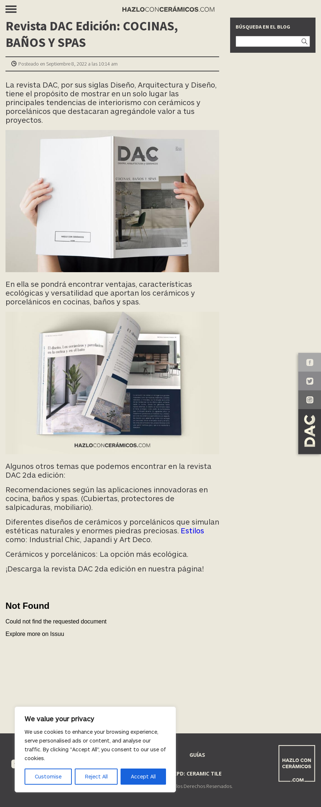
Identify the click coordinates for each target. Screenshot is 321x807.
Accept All (143, 776)
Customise (48, 776)
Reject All (96, 776)
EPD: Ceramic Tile (198, 773)
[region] (95, 749)
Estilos (192, 530)
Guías (197, 754)
